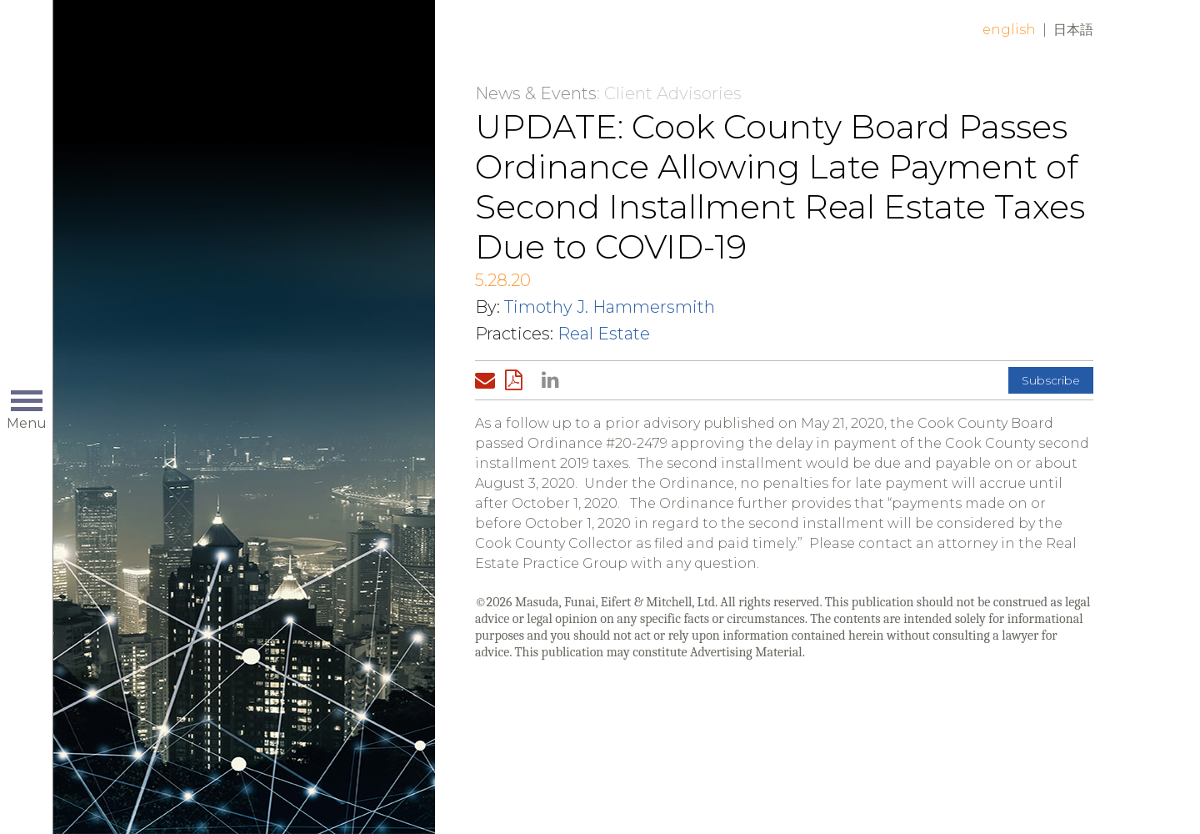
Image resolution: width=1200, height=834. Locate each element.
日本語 (1073, 30)
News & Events (536, 93)
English (1009, 30)
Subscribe (1051, 380)
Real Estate (604, 334)
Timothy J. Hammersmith (609, 307)
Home (264, 43)
